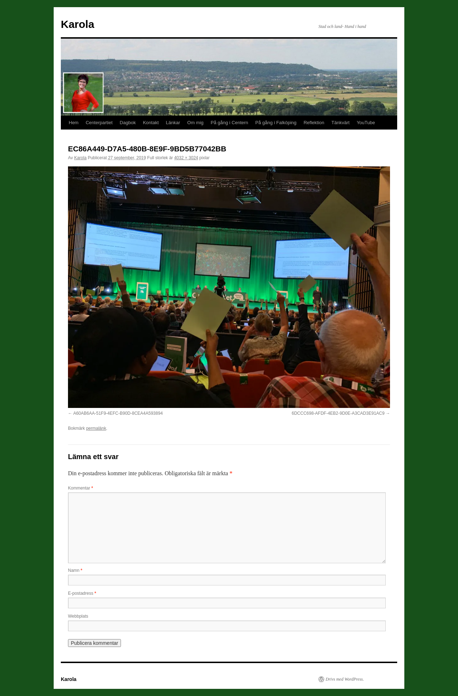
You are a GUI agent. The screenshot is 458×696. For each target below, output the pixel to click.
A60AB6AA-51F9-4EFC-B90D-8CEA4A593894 (118, 413)
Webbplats (78, 616)
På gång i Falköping (276, 122)
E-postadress (82, 593)
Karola (77, 24)
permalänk (96, 428)
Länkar (173, 122)
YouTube (366, 122)
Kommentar (80, 488)
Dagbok (128, 122)
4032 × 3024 (186, 157)
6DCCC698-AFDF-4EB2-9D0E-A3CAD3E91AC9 (338, 413)
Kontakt (151, 122)
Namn (75, 570)
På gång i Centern (229, 122)
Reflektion (313, 122)
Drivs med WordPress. (345, 679)
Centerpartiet (99, 122)
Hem (73, 122)
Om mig (195, 122)
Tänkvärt (340, 122)
